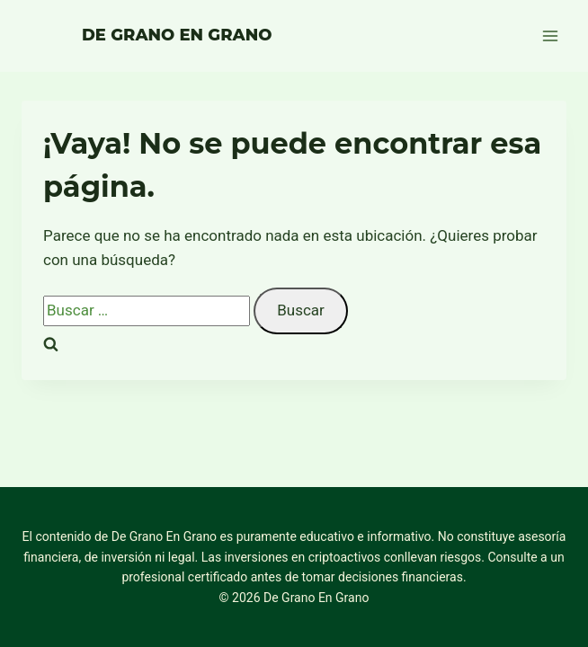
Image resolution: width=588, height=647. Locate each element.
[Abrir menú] (549, 35)
